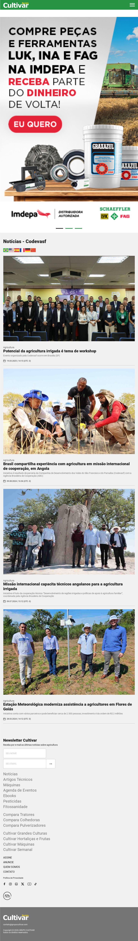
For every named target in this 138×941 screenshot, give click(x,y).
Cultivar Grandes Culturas (25, 833)
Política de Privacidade (13, 878)
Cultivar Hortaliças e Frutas (26, 839)
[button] (132, 5)
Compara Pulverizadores (24, 825)
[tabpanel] (69, 121)
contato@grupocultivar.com (15, 924)
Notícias (10, 774)
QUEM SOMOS (11, 866)
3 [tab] (78, 228)
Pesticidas (12, 801)
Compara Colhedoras (21, 820)
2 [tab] (69, 228)
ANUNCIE (8, 862)
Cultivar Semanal (17, 849)
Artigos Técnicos (17, 779)
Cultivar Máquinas (18, 844)
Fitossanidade (15, 806)
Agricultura (8, 347)
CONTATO (9, 871)
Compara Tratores (18, 814)
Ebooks (9, 796)
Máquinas (11, 785)
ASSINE (7, 857)
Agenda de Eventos (20, 790)
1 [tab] (59, 228)
